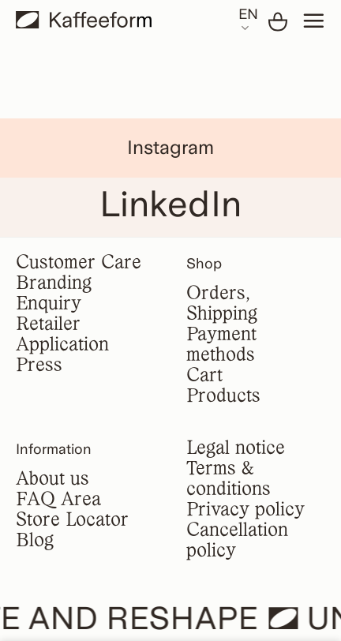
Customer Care (78, 263)
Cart (204, 376)
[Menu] (313, 20)
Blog (35, 541)
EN (248, 21)
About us (52, 479)
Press (39, 366)
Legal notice (235, 449)
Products (223, 397)
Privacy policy (245, 510)
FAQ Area (58, 500)
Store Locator (72, 521)
